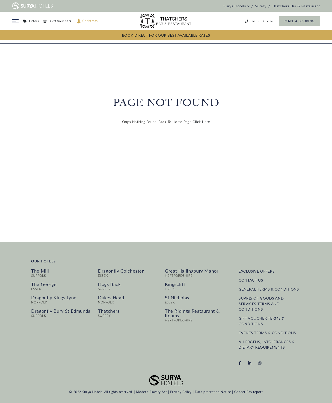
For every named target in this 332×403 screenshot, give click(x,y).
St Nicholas (177, 297)
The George (43, 284)
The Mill (40, 270)
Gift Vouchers (57, 21)
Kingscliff (175, 284)
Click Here (201, 122)
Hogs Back (109, 284)
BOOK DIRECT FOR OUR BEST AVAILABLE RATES (166, 35)
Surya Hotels (236, 6)
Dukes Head (111, 297)
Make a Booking (299, 21)
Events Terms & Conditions (267, 332)
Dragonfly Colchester (121, 270)
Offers (31, 21)
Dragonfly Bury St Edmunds (60, 311)
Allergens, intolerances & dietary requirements (267, 344)
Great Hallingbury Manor (192, 270)
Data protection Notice (213, 392)
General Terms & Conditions (269, 289)
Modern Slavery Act (151, 392)
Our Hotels (43, 261)
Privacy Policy (181, 392)
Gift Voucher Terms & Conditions (262, 321)
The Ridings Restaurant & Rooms (192, 313)
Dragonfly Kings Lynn (54, 297)
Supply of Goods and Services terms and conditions (261, 303)
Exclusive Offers (257, 271)
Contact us (251, 280)
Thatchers (109, 311)
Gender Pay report (248, 392)
